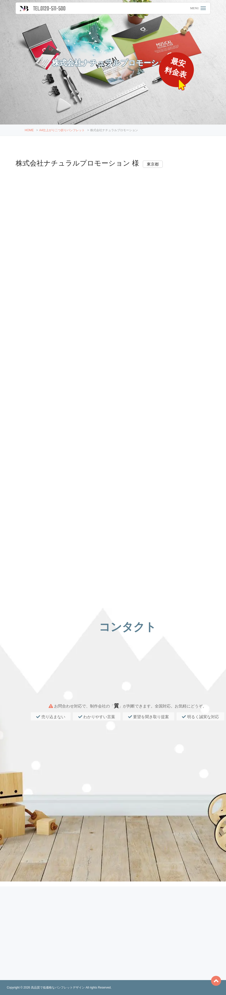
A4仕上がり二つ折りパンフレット (62, 130)
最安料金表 (176, 68)
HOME (29, 130)
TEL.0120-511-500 (49, 8)
